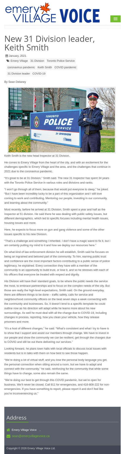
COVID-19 (38, 73)
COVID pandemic (65, 67)
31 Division (37, 60)
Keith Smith (45, 67)
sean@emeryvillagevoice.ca (31, 436)
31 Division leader (19, 73)
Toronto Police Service (61, 60)
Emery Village (19, 60)
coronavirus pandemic (21, 67)
